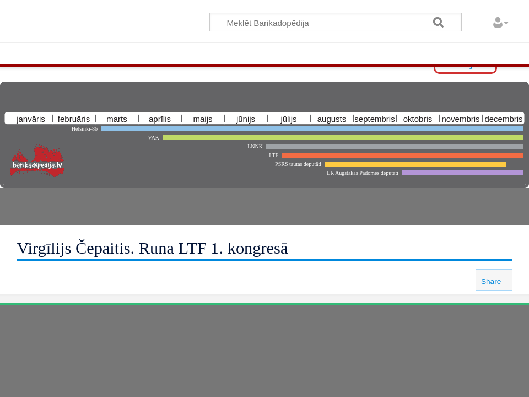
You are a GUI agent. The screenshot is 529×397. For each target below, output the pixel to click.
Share (490, 281)
